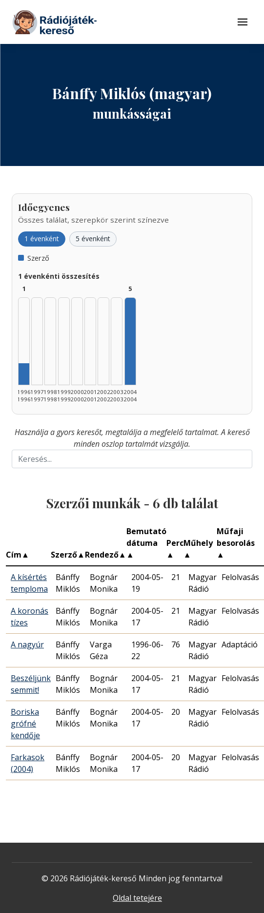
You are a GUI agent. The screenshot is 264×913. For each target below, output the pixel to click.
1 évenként (41, 238)
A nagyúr (27, 644)
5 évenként (93, 238)
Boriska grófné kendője (25, 723)
